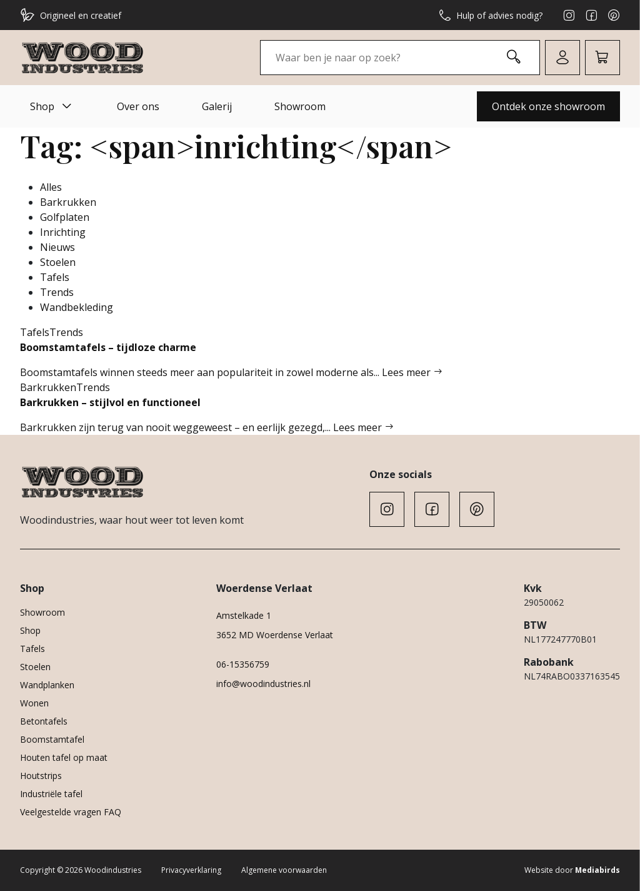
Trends (57, 292)
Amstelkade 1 (243, 615)
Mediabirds (597, 870)
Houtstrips (41, 776)
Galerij (217, 106)
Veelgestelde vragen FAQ (70, 812)
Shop (52, 106)
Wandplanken (47, 685)
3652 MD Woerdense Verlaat (274, 635)
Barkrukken (68, 202)
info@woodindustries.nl (263, 684)
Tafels (54, 277)
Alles (51, 187)
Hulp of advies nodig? (490, 15)
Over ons (138, 106)
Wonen (34, 703)
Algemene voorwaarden (284, 870)
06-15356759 (242, 664)
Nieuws (57, 247)
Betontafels (44, 721)
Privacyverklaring (191, 870)
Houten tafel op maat (64, 757)
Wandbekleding (76, 307)
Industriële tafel (51, 794)
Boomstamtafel (52, 739)
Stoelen (58, 262)
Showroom (300, 106)
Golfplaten (64, 217)
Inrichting (63, 232)
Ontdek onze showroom (548, 106)
